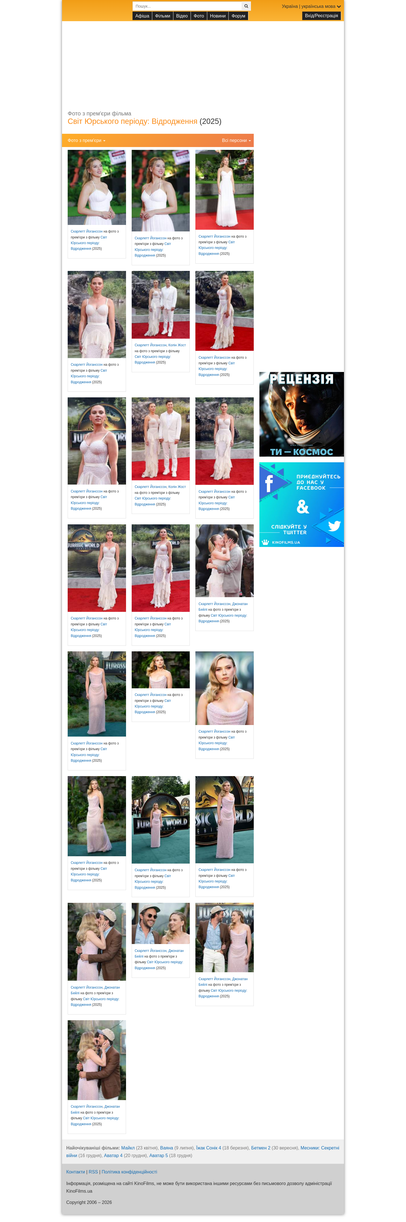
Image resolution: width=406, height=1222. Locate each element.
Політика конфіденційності (129, 1172)
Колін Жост (177, 345)
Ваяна (166, 1148)
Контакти (75, 1172)
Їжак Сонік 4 (208, 1148)
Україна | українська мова (311, 6)
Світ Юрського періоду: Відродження (132, 121)
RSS (93, 1172)
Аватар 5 (158, 1155)
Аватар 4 (113, 1155)
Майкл (128, 1148)
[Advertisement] (203, 60)
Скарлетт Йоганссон (87, 231)
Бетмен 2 (260, 1148)
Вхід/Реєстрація (321, 15)
